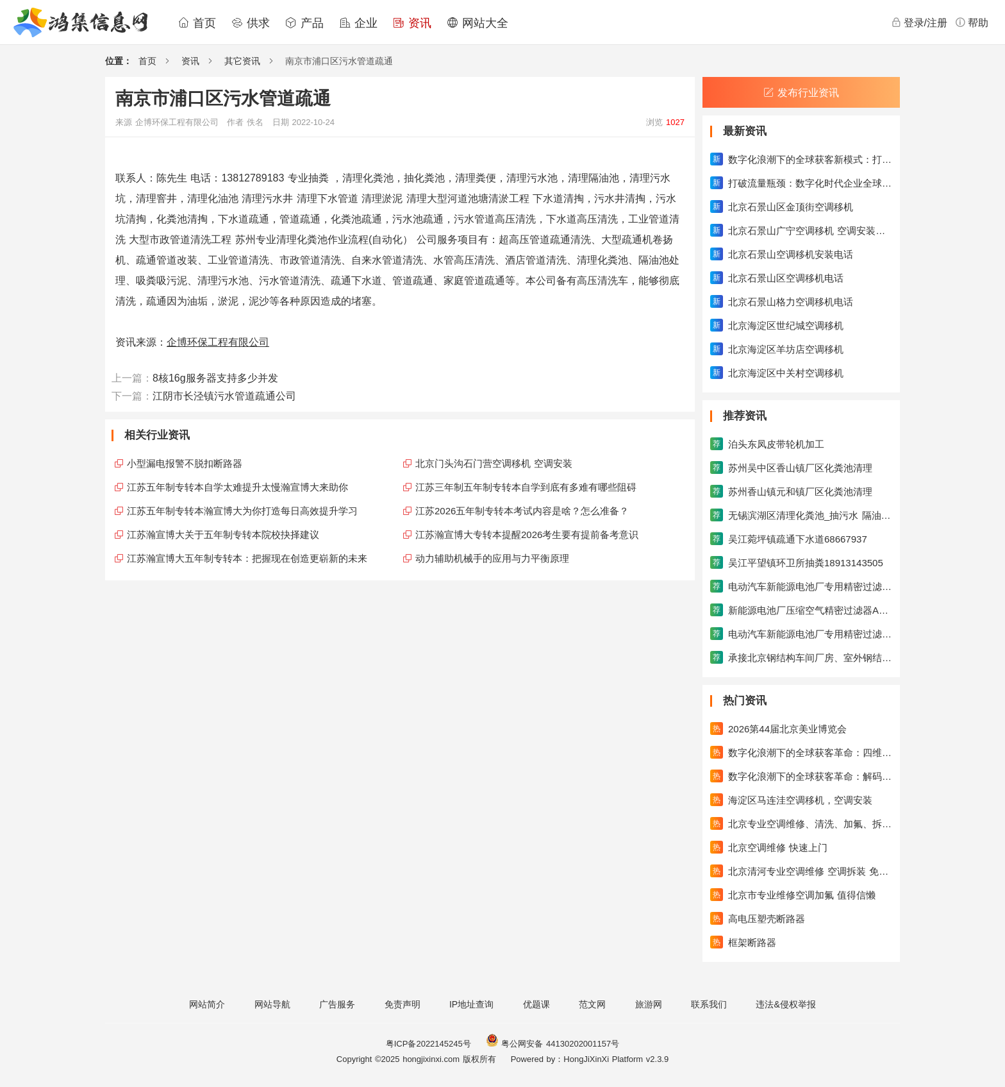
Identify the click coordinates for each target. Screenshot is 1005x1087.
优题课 (536, 1004)
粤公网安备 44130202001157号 (552, 1044)
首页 (197, 23)
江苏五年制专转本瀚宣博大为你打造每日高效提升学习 (242, 510)
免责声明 (402, 1004)
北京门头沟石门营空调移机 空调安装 (493, 463)
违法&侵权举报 (785, 1004)
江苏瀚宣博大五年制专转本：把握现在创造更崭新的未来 (247, 558)
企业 (358, 23)
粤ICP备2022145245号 (428, 1044)
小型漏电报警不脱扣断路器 (184, 463)
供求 (250, 23)
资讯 (412, 23)
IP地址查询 (471, 1004)
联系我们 (709, 1004)
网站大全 (477, 23)
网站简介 (207, 1004)
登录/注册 (919, 22)
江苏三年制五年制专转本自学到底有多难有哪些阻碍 (525, 487)
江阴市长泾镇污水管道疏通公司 (224, 396)
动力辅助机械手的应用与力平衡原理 (492, 558)
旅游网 (648, 1004)
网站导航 (272, 1004)
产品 (304, 23)
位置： (118, 61)
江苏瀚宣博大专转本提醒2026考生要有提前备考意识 (526, 534)
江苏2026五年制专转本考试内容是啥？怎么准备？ (522, 510)
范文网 (592, 1004)
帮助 (971, 22)
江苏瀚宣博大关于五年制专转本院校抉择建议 (223, 534)
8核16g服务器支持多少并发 (215, 378)
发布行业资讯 (801, 92)
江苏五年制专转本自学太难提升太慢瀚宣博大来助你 (237, 487)
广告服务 (337, 1004)
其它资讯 (242, 61)
